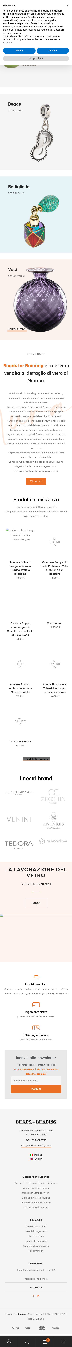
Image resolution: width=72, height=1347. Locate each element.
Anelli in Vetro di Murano (36, 1188)
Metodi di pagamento (36, 1231)
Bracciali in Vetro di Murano (36, 1193)
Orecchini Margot (20, 757)
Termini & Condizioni (36, 1241)
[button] (67, 5)
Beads (14, 106)
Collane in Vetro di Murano (36, 1198)
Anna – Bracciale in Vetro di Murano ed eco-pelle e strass (55, 704)
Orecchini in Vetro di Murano (36, 1203)
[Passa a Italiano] (36, 1155)
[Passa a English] (36, 1159)
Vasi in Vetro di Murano (36, 1207)
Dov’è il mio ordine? (36, 1226)
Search (27, 1341)
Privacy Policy (36, 1251)
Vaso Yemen (54, 639)
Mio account (9, 1341)
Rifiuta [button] (19, 50)
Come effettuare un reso (36, 1246)
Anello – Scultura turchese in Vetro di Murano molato (20, 704)
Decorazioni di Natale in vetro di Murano (36, 1183)
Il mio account (36, 1236)
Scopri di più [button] (36, 58)
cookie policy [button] (49, 20)
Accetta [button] (53, 50)
